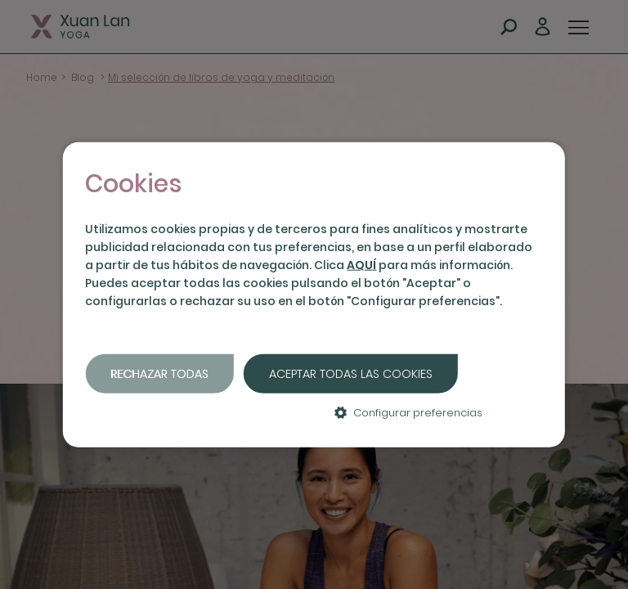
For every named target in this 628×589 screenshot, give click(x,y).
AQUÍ (361, 265)
